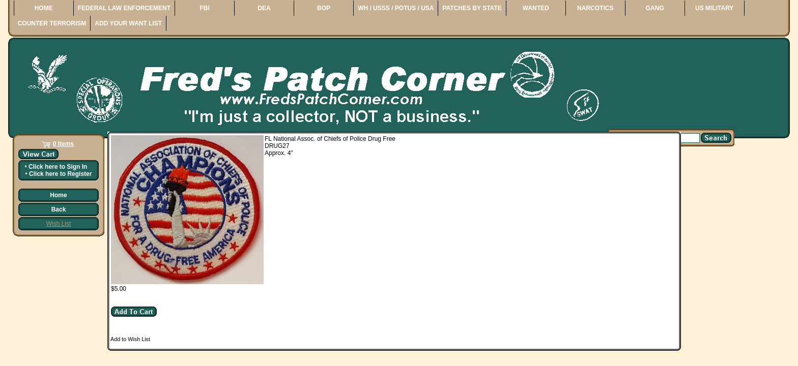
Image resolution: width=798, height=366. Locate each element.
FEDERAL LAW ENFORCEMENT (124, 8)
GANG (655, 8)
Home (58, 195)
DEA (264, 8)
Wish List (58, 223)
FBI (204, 8)
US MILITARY (714, 8)
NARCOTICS (595, 8)
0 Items (63, 143)
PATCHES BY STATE (471, 8)
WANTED (536, 8)
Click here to (57, 166)
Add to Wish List (130, 339)
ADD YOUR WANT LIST (128, 23)
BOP (323, 8)
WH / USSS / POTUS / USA (396, 8)
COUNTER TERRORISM (52, 23)
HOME (44, 8)
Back (58, 209)
